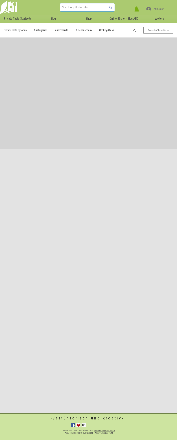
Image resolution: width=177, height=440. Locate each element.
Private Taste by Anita (15, 30)
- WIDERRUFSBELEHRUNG (103, 433)
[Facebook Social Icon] (73, 425)
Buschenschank (83, 30)
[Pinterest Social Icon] (78, 425)
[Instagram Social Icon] (84, 425)
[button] (136, 9)
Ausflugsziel (40, 30)
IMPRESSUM (88, 433)
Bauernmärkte (61, 30)
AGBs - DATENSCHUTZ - (74, 433)
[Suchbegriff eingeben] (82, 7)
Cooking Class (106, 30)
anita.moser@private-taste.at (104, 431)
